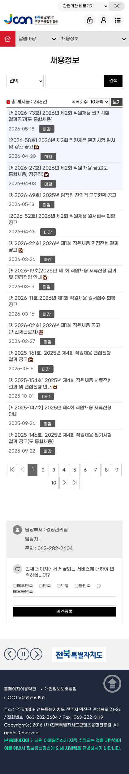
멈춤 (23, 654)
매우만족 (25, 586)
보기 (117, 102)
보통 (65, 586)
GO (117, 6)
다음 (36, 654)
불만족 (85, 586)
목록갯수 (79, 102)
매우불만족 (23, 592)
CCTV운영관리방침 (27, 697)
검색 (113, 81)
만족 (47, 586)
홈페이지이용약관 (20, 689)
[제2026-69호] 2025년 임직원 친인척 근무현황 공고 (62, 195)
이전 (10, 654)
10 (53, 483)
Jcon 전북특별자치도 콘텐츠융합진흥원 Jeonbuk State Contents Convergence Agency (31, 20)
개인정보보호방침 (61, 689)
